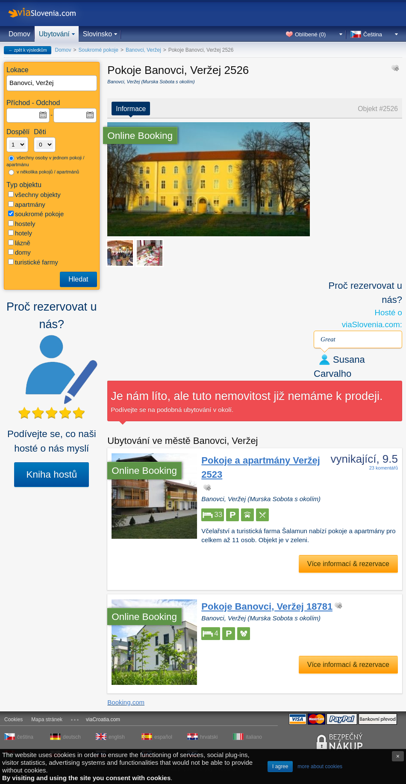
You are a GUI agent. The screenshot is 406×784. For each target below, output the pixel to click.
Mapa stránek (46, 719)
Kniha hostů (51, 474)
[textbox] (52, 83)
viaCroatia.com (103, 719)
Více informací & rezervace (348, 563)
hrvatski (209, 737)
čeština (25, 737)
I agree (280, 766)
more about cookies (319, 766)
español (163, 737)
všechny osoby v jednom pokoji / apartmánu (45, 161)
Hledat (78, 279)
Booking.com (125, 702)
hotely (20, 233)
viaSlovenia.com (49, 13)
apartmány (26, 204)
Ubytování (54, 34)
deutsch (72, 737)
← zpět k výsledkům (28, 50)
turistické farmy (33, 262)
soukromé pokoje (36, 213)
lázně (19, 243)
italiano (254, 737)
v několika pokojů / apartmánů (44, 172)
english (117, 737)
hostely (21, 223)
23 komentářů (383, 467)
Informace (131, 108)
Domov (19, 34)
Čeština (372, 34)
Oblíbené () (310, 34)
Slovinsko (97, 34)
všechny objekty (34, 194)
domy (19, 252)
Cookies (13, 719)
